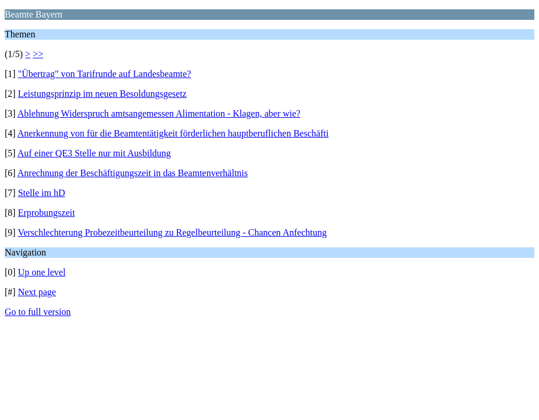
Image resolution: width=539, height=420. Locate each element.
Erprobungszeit (46, 213)
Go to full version (38, 312)
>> (38, 54)
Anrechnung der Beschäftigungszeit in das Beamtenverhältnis (133, 173)
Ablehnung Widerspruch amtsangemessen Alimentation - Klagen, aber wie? (159, 113)
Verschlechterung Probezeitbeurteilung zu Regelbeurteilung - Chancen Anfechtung (172, 232)
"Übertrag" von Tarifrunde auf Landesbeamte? (104, 74)
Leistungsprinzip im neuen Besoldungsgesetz (102, 94)
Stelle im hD (41, 193)
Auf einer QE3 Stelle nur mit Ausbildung (94, 153)
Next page (37, 292)
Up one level (42, 272)
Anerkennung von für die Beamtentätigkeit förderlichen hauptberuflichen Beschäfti (173, 133)
